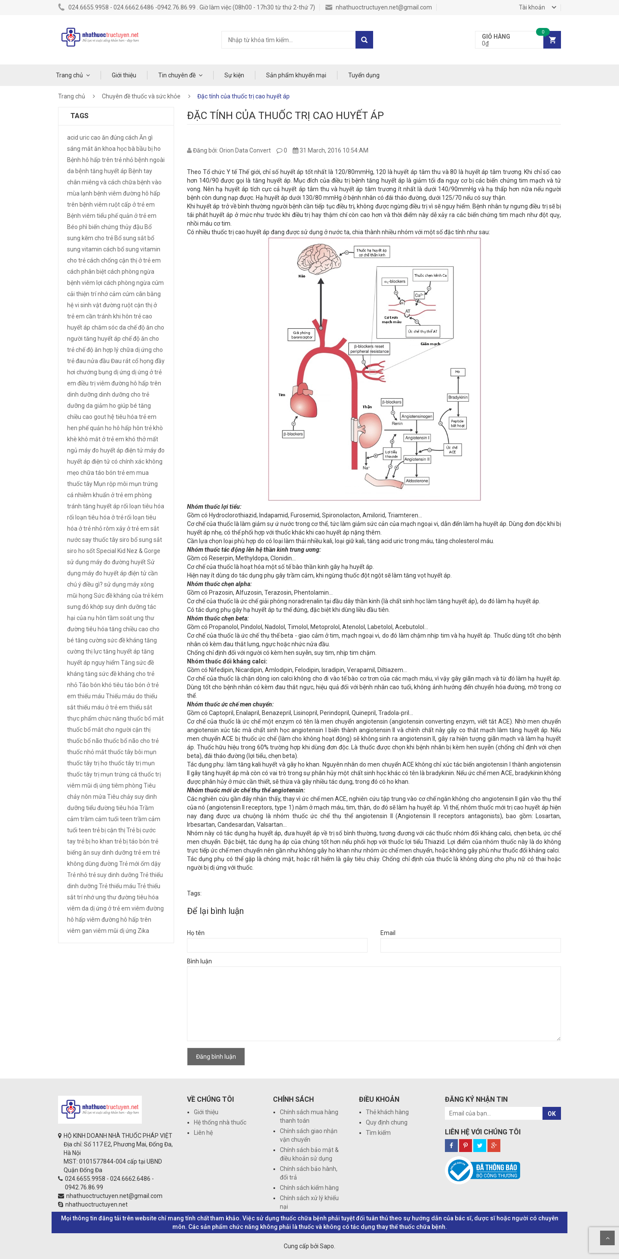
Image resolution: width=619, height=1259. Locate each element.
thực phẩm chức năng (96, 718)
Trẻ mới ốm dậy (140, 863)
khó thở (136, 439)
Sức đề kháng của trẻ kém (128, 595)
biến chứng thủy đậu (116, 226)
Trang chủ (69, 75)
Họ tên (196, 932)
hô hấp (122, 428)
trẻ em (142, 852)
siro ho (76, 550)
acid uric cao (84, 137)
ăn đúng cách (120, 137)
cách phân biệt (86, 271)
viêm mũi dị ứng (114, 930)
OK (552, 1113)
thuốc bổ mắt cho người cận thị (108, 729)
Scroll (607, 1238)
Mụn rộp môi (111, 483)
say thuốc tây (100, 539)
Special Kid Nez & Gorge (128, 550)
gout (100, 416)
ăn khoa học (110, 148)
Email (387, 932)
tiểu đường (100, 807)
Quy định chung (387, 1122)
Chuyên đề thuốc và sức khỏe (141, 96)
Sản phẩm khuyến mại (296, 75)
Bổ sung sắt (130, 238)
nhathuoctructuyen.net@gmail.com (378, 7)
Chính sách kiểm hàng (309, 1187)
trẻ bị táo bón (132, 841)
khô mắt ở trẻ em (101, 439)
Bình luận (199, 961)
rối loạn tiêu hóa (142, 506)
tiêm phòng (126, 785)
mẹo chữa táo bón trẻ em (101, 472)
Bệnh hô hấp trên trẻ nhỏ (100, 159)
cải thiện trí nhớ (87, 293)
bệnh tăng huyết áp (101, 171)
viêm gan (79, 930)
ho (108, 428)
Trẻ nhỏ (77, 874)
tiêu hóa (127, 807)
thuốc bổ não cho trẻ (131, 740)
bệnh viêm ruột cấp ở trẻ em (117, 204)
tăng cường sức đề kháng (109, 640)
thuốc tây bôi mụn (132, 752)
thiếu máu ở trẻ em (102, 707)
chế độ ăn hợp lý (97, 349)
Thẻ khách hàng (387, 1112)
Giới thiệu (124, 75)
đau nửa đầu (93, 361)
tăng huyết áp (121, 651)
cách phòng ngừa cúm (134, 282)
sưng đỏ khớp (85, 606)
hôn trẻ (142, 428)
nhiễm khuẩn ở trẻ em (104, 495)
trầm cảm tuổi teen (106, 819)
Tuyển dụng (364, 75)
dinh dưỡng (82, 394)
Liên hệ (203, 1132)
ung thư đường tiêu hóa (127, 897)
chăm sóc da (109, 327)
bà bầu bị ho (144, 148)
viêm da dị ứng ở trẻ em (98, 908)
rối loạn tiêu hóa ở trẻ (95, 517)
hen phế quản (85, 428)
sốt (90, 550)
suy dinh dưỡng (125, 606)
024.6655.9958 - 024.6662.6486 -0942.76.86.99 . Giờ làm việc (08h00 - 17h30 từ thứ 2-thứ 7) (186, 7)
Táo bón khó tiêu (101, 684)
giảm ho (105, 405)
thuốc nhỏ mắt (87, 752)
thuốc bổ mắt (146, 718)
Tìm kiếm (378, 1132)
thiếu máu (90, 696)
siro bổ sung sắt (141, 539)
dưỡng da (80, 405)
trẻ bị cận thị (108, 830)
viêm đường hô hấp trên (119, 919)
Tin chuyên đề (177, 75)
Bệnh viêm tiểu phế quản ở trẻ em (111, 215)
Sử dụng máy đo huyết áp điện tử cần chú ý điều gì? (112, 573)
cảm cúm (122, 293)
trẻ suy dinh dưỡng (113, 874)
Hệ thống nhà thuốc (220, 1122)
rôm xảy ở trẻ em (126, 528)
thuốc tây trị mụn (132, 763)
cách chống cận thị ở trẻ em (124, 260)
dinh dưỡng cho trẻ (124, 394)
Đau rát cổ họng (132, 361)
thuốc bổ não (84, 740)
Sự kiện (234, 75)
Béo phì (77, 226)
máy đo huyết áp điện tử (111, 450)
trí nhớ (85, 897)
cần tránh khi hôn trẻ (113, 316)
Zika (143, 930)
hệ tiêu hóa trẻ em (131, 416)
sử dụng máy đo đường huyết (106, 562)
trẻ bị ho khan (95, 841)
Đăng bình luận (216, 1056)
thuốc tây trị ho (87, 763)
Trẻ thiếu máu (117, 886)
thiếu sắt (140, 707)
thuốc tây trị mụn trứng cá (102, 774)
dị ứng (121, 372)
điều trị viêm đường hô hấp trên (119, 383)
